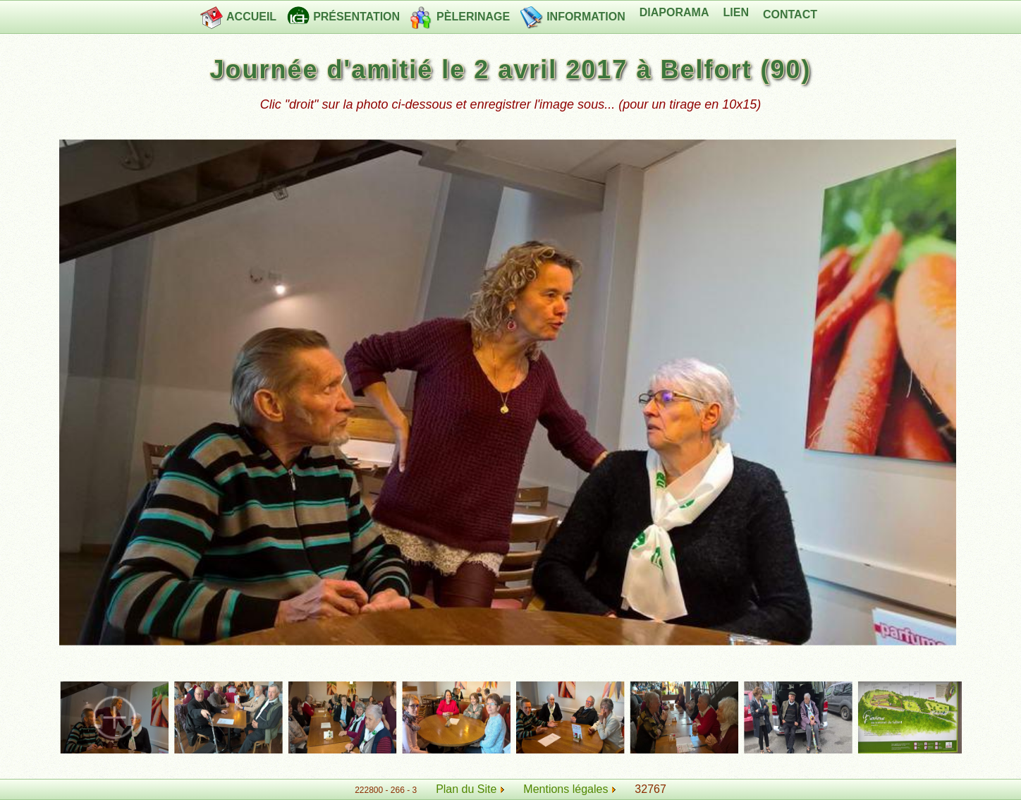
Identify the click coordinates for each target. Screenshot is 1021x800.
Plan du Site (466, 789)
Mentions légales (569, 789)
